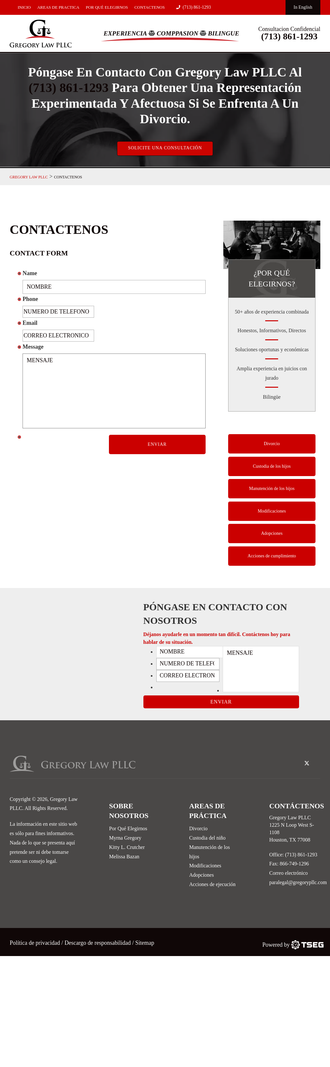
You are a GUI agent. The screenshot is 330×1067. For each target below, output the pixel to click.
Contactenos (149, 7)
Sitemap (145, 942)
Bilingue (224, 33)
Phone (30, 299)
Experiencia (125, 33)
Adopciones (272, 534)
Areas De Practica (58, 7)
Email (30, 323)
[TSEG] (293, 944)
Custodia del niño (207, 837)
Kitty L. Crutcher (127, 847)
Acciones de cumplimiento (272, 556)
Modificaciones (272, 511)
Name (30, 273)
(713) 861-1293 (193, 7)
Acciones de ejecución (212, 884)
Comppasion (178, 33)
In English (303, 7)
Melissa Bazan (124, 856)
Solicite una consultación (165, 147)
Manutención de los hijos (272, 489)
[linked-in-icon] (317, 758)
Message (33, 347)
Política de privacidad (36, 942)
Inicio (24, 7)
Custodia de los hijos (272, 466)
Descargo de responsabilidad (98, 942)
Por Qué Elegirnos (107, 7)
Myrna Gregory (125, 837)
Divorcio (272, 444)
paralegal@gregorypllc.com (298, 882)
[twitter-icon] (307, 763)
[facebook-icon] (296, 758)
